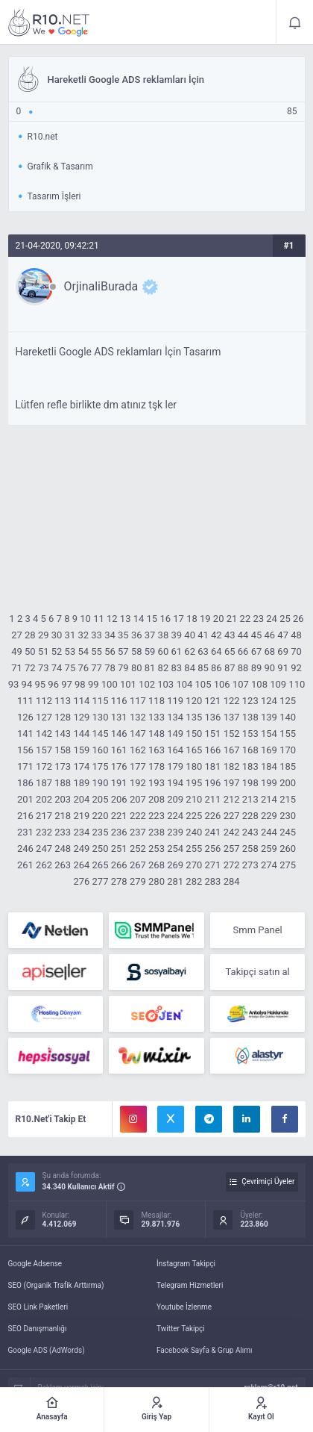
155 (287, 733)
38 (163, 635)
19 (205, 618)
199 (269, 782)
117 (138, 700)
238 (156, 832)
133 (156, 717)
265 (100, 865)
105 (203, 684)
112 (44, 700)
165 (194, 750)
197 (232, 782)
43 (229, 635)
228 (250, 815)
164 (175, 750)
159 (81, 750)
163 (156, 750)
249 (81, 848)
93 (13, 684)
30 (57, 635)
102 (147, 684)
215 (287, 799)
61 (176, 651)
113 (62, 700)
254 (175, 848)
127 (44, 717)
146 (119, 733)
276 (81, 881)
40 (189, 635)
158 (62, 750)
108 (259, 684)
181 (213, 766)
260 (287, 848)
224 (175, 815)
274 (269, 865)
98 (80, 684)
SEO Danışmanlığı (37, 1328)
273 (250, 865)
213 (250, 799)
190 (100, 782)
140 (287, 717)
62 (189, 651)
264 (81, 865)
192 (138, 782)
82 (163, 667)
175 (100, 766)
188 (62, 782)
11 (98, 618)
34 (110, 635)
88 (243, 667)
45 (256, 635)
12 (112, 618)
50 (30, 651)
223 (156, 815)
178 (156, 766)
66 (243, 651)
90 (269, 667)
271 (213, 865)
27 (16, 635)
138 (250, 717)
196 (213, 782)
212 (232, 799)
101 (128, 684)
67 (256, 651)
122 (232, 700)
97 (66, 684)
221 (119, 815)
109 (278, 684)
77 (96, 667)
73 (43, 667)
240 (194, 832)
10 (85, 618)
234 (81, 832)
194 (175, 782)
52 (57, 651)
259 (269, 848)
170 (287, 750)
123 (250, 700)
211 (213, 799)
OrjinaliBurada (101, 286)
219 (81, 815)
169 (269, 750)
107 (241, 684)
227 (232, 815)
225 (194, 815)
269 (175, 865)
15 (152, 618)
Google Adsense (35, 1264)
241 (213, 832)
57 (123, 651)
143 (62, 733)
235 (100, 832)
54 (83, 651)
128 (62, 717)
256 (213, 848)
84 (189, 667)
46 (269, 635)
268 (156, 865)
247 (44, 848)
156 (25, 750)
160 (100, 750)
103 (165, 684)
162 (138, 750)
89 (256, 667)
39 (176, 635)
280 (156, 881)
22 (245, 618)
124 (269, 700)
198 (250, 782)
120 (194, 700)
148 (156, 733)
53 (70, 651)
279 (138, 881)
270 (194, 865)
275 (287, 865)
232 (44, 832)
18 (191, 618)
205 (100, 799)
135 (194, 717)
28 (30, 635)
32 (83, 635)
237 (138, 832)
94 (27, 684)
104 (184, 684)
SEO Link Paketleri (38, 1307)
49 (16, 651)
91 (282, 667)
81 (150, 667)
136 (213, 717)
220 (100, 815)
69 (282, 651)
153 (250, 733)
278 (119, 881)
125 (287, 700)
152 (232, 733)
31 (70, 635)
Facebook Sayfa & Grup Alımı (204, 1350)
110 (296, 684)
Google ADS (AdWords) (46, 1350)
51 (43, 651)
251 (119, 848)
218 (62, 815)
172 (44, 766)
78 (110, 667)
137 (232, 717)
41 (203, 635)
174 (81, 766)
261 (25, 865)
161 (119, 750)
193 (156, 782)
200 (287, 782)
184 (269, 766)
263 (62, 865)
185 (287, 766)
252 (138, 848)
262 (44, 865)
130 (100, 717)
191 (119, 782)
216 (25, 815)
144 (81, 733)
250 (100, 848)
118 (156, 700)
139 (269, 717)
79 (123, 667)
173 (62, 766)
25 (285, 618)
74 (57, 667)
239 (175, 832)
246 (25, 848)
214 (269, 799)
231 (25, 832)
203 (62, 799)
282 (194, 881)
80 (136, 667)
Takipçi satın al (258, 971)
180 (194, 766)
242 (232, 832)
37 (150, 635)
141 (25, 733)
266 (119, 865)
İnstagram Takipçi (185, 1264)
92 (296, 667)
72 (30, 667)
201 (25, 799)
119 (175, 700)
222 (138, 815)
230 (287, 815)
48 (296, 635)
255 (194, 848)
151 (213, 733)
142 (44, 733)
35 (123, 635)
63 (203, 651)
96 (53, 684)
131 (119, 717)
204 (81, 799)
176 (119, 766)
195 (194, 782)
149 (175, 733)
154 (269, 733)
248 (62, 848)
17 (178, 618)
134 (175, 717)
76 (83, 667)
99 (93, 684)
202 (44, 799)
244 (269, 832)
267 (138, 865)
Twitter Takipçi (180, 1328)
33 (96, 635)
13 (125, 618)
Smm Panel (257, 930)
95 (39, 684)
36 (136, 635)
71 (16, 667)
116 (119, 700)
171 (25, 766)
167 (232, 750)
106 (222, 684)
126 (25, 717)
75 (70, 667)
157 (44, 750)
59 (150, 651)
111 (25, 700)
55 (96, 651)
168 (250, 750)
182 (232, 766)
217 (44, 815)
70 (296, 651)
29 (43, 635)
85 (203, 667)
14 (139, 618)
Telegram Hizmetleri (189, 1285)
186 (25, 782)
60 (163, 651)
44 (243, 635)
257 (232, 848)
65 (229, 651)
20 (218, 618)
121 (213, 700)
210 (194, 799)
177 (138, 766)
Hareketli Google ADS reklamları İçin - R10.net (49, 22)
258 (250, 848)
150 (194, 733)
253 (156, 848)
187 (44, 782)
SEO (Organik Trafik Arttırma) (56, 1285)
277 (100, 881)
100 (109, 684)
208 (156, 799)
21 (232, 618)
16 (165, 618)
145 (100, 733)
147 (138, 733)
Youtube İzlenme (184, 1307)
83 (176, 667)
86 (216, 667)
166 (213, 750)
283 (213, 881)
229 (269, 815)
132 (138, 717)
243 (250, 832)
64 (216, 651)
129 (81, 717)
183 (250, 766)
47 (282, 635)
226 (213, 815)
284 (232, 881)
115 (100, 700)
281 (175, 881)
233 (62, 832)
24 (271, 618)
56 (110, 651)
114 (81, 700)
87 (229, 667)
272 (232, 865)
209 (175, 799)
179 (175, 766)
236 (119, 832)
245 (287, 832)
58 (136, 651)
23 (258, 618)
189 (81, 782)
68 (269, 651)
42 (216, 635)
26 (298, 618)
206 (119, 799)
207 (138, 799)
